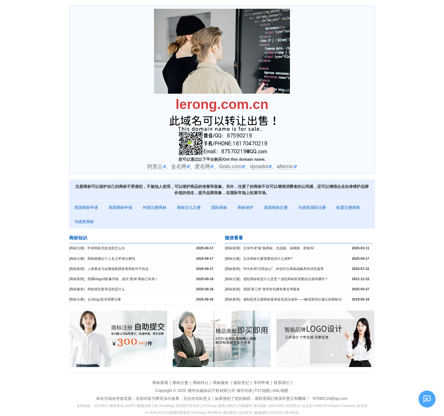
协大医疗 (101, 406)
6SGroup (199, 413)
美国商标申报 (120, 207)
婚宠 (221, 406)
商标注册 (180, 382)
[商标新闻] (77, 269)
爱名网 (202, 166)
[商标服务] (77, 289)
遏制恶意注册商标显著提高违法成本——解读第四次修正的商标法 (306, 299)
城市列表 (244, 390)
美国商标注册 (276, 207)
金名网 (178, 166)
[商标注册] (77, 248)
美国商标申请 (86, 207)
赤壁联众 (293, 406)
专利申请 (261, 382)
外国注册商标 (154, 207)
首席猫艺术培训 (187, 406)
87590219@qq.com (330, 398)
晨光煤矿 (260, 406)
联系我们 (282, 382)
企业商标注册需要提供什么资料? (306, 258)
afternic (285, 166)
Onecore (348, 406)
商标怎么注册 (189, 207)
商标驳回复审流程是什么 (150, 289)
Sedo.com (230, 166)
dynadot (259, 166)
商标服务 (221, 382)
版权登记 (241, 382)
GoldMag (167, 406)
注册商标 (83, 186)
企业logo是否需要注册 (150, 299)
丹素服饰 (245, 406)
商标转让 (201, 382)
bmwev (334, 406)
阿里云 (155, 166)
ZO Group (208, 406)
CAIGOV (276, 413)
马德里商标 (84, 221)
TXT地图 (262, 390)
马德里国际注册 (312, 207)
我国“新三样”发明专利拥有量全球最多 (306, 289)
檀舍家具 (116, 406)
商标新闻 (160, 382)
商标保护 (245, 207)
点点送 (307, 406)
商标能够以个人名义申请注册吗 (150, 258)
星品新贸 (230, 413)
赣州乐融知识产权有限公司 (211, 390)
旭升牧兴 (214, 413)
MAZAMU (277, 406)
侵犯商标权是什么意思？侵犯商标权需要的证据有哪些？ (306, 279)
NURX (130, 406)
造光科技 (292, 413)
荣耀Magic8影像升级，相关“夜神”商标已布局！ (150, 279)
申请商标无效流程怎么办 (150, 248)
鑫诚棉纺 (261, 413)
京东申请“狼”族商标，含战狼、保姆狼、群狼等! (306, 248)
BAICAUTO (158, 413)
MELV (231, 406)
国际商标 (219, 207)
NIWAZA (320, 406)
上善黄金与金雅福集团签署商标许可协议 (150, 269)
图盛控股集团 (179, 413)
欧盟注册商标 (348, 207)
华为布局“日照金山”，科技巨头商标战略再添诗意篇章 (306, 269)
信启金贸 (245, 413)
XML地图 (280, 390)
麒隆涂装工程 (147, 406)
